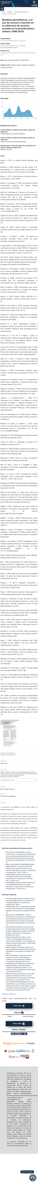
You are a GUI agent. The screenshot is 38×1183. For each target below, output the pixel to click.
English (10, 1016)
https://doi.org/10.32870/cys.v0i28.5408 (16, 60)
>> (15, 994)
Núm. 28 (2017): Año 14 (21, 12)
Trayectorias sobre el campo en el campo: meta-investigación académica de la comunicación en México (19, 957)
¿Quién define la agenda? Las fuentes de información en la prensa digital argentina (21, 908)
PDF (4, 754)
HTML (12, 754)
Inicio (3, 12)
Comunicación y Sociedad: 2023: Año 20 (18, 990)
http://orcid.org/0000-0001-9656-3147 (9, 47)
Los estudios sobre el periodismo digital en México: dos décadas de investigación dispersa (20, 900)
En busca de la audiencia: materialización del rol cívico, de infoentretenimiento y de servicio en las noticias (20, 976)
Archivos (9, 12)
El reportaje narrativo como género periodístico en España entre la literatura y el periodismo (21, 949)
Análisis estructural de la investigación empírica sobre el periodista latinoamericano (18, 876)
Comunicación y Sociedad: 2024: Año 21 (18, 980)
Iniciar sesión (19, 1006)
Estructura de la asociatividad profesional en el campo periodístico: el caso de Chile (20, 884)
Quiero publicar (19, 1023)
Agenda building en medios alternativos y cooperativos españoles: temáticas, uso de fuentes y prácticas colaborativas (19, 967)
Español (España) (28, 1016)
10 (12, 994)
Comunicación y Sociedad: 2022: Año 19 (18, 961)
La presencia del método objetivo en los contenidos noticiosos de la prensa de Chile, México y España (19, 868)
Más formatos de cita (8, 780)
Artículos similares (9, 895)
